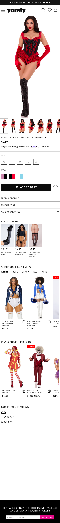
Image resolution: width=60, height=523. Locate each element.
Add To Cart (26, 187)
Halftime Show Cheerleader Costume (34, 323)
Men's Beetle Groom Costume (34, 392)
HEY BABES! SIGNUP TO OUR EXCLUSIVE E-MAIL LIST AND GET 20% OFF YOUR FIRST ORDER (30, 509)
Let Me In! (47, 517)
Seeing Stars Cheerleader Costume (7, 323)
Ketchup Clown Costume (9, 392)
